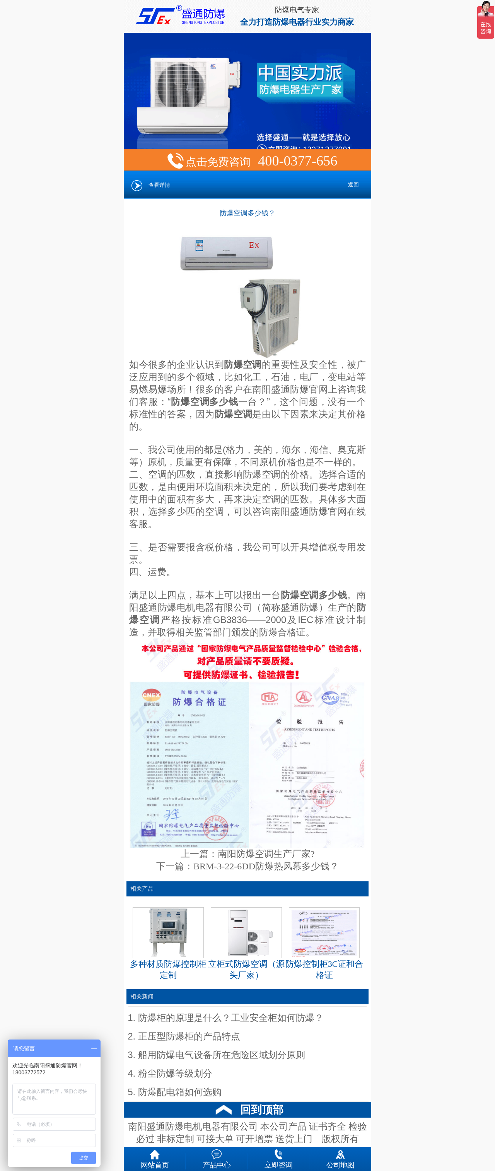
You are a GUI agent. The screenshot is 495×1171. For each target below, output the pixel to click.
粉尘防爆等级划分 (175, 1074)
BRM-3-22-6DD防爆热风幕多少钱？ (266, 866)
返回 (353, 185)
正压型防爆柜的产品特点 (189, 1036)
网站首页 (155, 1157)
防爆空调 (234, 414)
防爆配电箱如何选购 (180, 1092)
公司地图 (340, 1157)
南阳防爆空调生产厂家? (266, 854)
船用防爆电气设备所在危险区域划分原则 (221, 1055)
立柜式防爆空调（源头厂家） (246, 943)
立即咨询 (278, 1157)
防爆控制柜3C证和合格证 (324, 943)
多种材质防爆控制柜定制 (168, 943)
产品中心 (216, 1157)
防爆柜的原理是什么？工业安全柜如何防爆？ (231, 1018)
